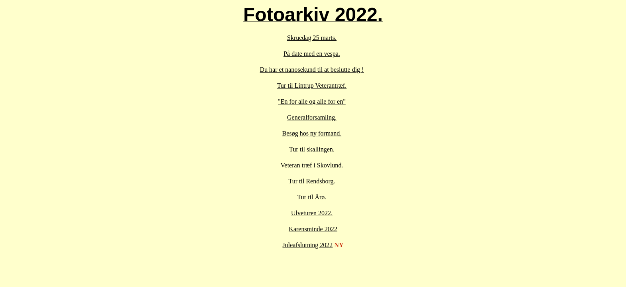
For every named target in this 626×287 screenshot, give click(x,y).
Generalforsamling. (312, 117)
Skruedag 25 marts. (312, 37)
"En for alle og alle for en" (311, 101)
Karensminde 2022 (313, 229)
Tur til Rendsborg (311, 181)
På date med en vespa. (311, 53)
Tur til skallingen (311, 149)
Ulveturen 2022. (312, 213)
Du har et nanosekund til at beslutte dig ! (312, 69)
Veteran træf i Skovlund (311, 165)
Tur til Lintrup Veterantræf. (312, 85)
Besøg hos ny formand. (311, 133)
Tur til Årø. (312, 197)
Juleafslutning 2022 (308, 245)
